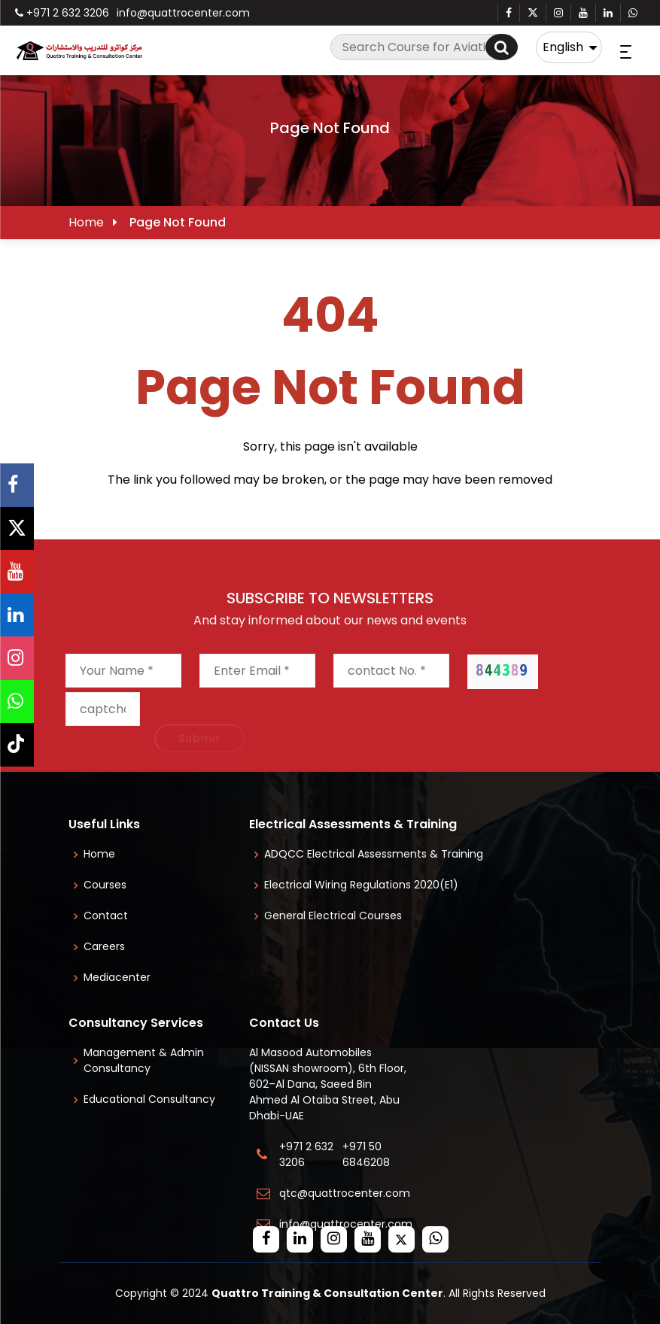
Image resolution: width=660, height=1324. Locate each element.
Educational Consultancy (149, 1099)
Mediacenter (117, 977)
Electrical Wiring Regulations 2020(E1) (361, 884)
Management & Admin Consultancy (144, 1060)
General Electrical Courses (333, 915)
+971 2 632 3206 (62, 12)
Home (86, 222)
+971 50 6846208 (369, 1154)
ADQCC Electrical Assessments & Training (373, 853)
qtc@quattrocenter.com (344, 1193)
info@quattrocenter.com (183, 12)
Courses (105, 884)
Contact (106, 915)
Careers (104, 946)
